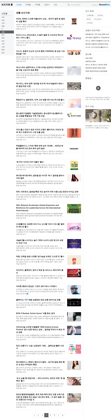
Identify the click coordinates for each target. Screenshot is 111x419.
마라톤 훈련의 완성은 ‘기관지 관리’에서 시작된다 (36, 286)
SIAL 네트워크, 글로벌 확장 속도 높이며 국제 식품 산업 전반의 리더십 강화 (47, 192)
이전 (87, 116)
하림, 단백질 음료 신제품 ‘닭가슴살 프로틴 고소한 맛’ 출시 (40, 256)
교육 (3, 23)
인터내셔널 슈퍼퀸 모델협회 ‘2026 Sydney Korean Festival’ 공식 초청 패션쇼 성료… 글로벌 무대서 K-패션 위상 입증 (40, 329)
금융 (3, 26)
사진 (55, 5)
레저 (3, 35)
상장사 (46, 5)
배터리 (89, 19)
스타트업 (89, 23)
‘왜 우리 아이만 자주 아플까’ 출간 (30, 162)
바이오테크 (97, 19)
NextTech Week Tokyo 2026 (95, 68)
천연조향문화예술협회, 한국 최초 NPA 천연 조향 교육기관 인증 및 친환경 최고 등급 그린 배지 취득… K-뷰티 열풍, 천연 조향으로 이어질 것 (40, 397)
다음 (109, 116)
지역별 (37, 5)
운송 (3, 41)
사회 (3, 44)
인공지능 (100, 15)
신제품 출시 (90, 15)
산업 (3, 47)
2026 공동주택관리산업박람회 (96, 71)
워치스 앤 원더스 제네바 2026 (96, 65)
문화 (3, 38)
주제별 (28, 5)
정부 (3, 53)
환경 (3, 50)
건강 (3, 17)
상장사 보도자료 (92, 30)
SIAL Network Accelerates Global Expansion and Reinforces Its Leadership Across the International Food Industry (38, 208)
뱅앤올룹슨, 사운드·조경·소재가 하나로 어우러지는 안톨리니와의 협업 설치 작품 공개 (97, 128)
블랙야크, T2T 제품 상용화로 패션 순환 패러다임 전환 (38, 300)
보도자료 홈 (7, 4)
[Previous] (34, 415)
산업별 (18, 5)
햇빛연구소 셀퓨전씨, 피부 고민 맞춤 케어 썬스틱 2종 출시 (40, 100)
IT (2, 29)
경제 (3, 20)
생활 (3, 32)
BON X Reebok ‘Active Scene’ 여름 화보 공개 (35, 313)
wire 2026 (88, 58)
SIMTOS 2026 (90, 61)
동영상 (88, 78)
